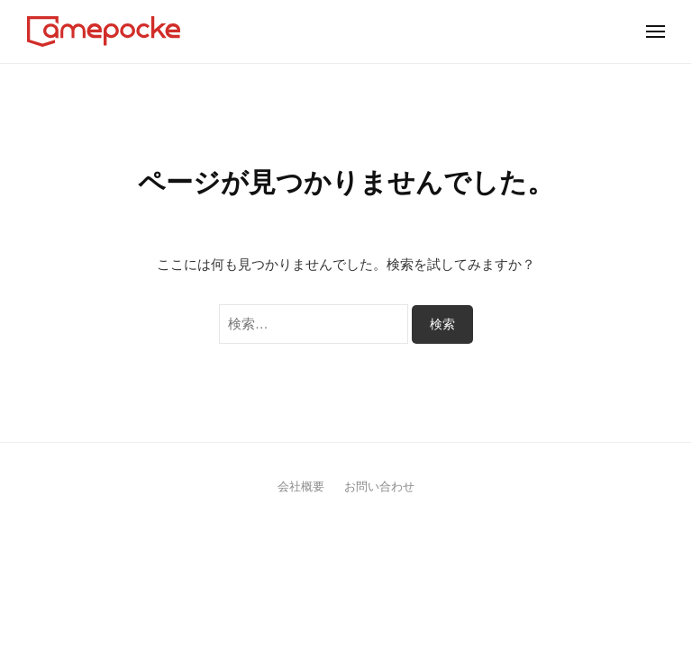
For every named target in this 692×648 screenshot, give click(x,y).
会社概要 (301, 486)
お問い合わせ (379, 486)
